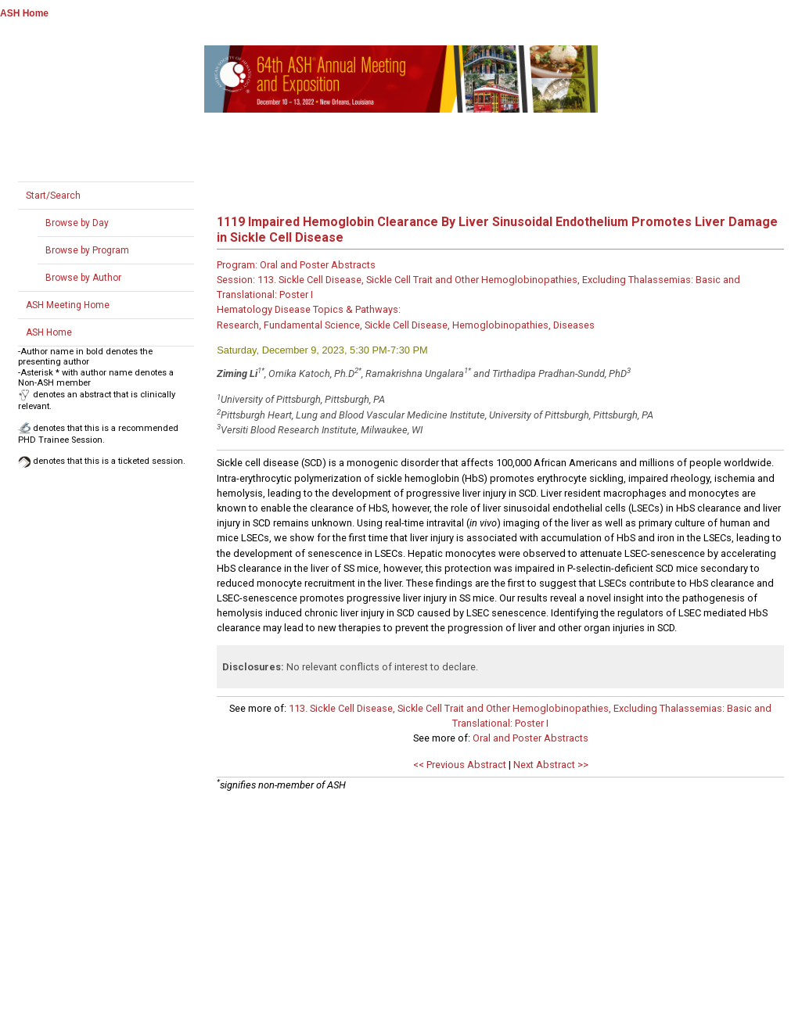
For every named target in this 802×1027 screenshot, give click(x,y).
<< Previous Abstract (459, 764)
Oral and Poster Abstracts (530, 738)
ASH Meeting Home (68, 305)
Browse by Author (83, 277)
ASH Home (24, 13)
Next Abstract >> (550, 764)
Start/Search (53, 195)
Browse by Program (87, 250)
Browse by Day (77, 222)
